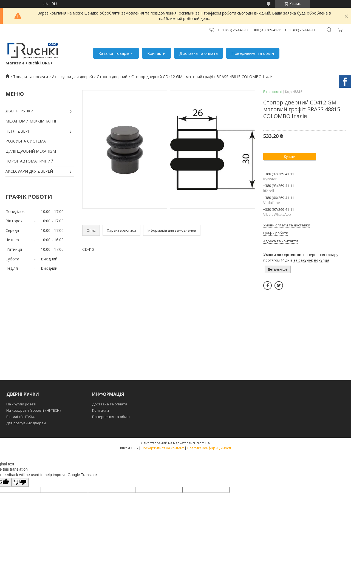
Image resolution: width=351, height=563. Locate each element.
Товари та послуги (30, 76)
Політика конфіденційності (209, 448)
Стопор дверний (112, 76)
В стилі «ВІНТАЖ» (20, 416)
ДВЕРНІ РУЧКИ (19, 110)
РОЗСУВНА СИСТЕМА (25, 141)
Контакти (156, 53)
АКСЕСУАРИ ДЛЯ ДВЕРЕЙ (29, 171)
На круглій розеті (21, 404)
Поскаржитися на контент (162, 448)
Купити (289, 157)
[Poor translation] (20, 482)
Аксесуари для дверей (72, 76)
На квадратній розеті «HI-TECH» (33, 410)
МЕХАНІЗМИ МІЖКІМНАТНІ (30, 121)
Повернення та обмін (252, 53)
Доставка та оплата (198, 53)
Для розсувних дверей (26, 422)
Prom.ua (203, 442)
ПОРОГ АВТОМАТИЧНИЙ (29, 161)
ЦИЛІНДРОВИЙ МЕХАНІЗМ (30, 151)
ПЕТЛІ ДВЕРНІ (18, 131)
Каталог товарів (113, 53)
